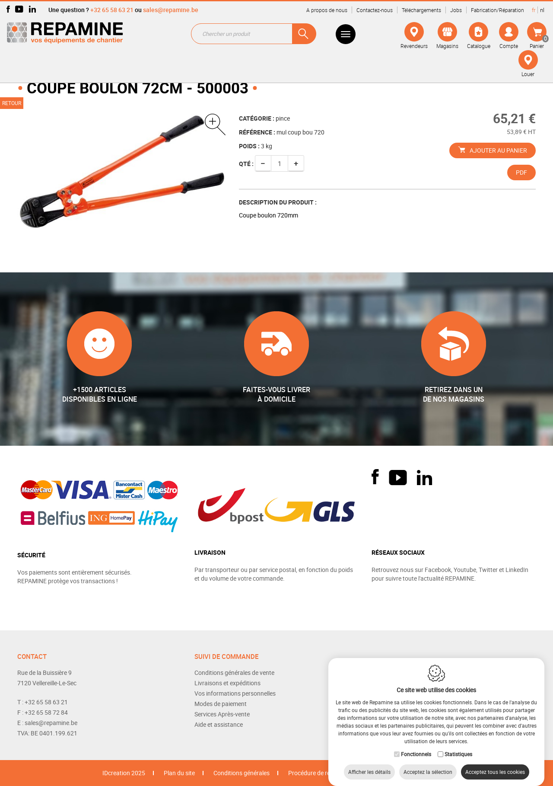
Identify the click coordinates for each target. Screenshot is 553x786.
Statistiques (458, 745)
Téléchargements (421, 9)
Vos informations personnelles (235, 693)
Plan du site (179, 773)
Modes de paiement (220, 704)
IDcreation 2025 (123, 773)
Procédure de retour (314, 773)
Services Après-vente (222, 714)
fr (533, 9)
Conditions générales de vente (234, 672)
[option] (121, 172)
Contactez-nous (374, 9)
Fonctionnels (416, 745)
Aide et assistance (218, 724)
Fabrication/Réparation (497, 9)
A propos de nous (326, 9)
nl (542, 9)
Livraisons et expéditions (227, 683)
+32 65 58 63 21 (111, 10)
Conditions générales (241, 773)
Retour (11, 102)
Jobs (456, 9)
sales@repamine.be (170, 10)
